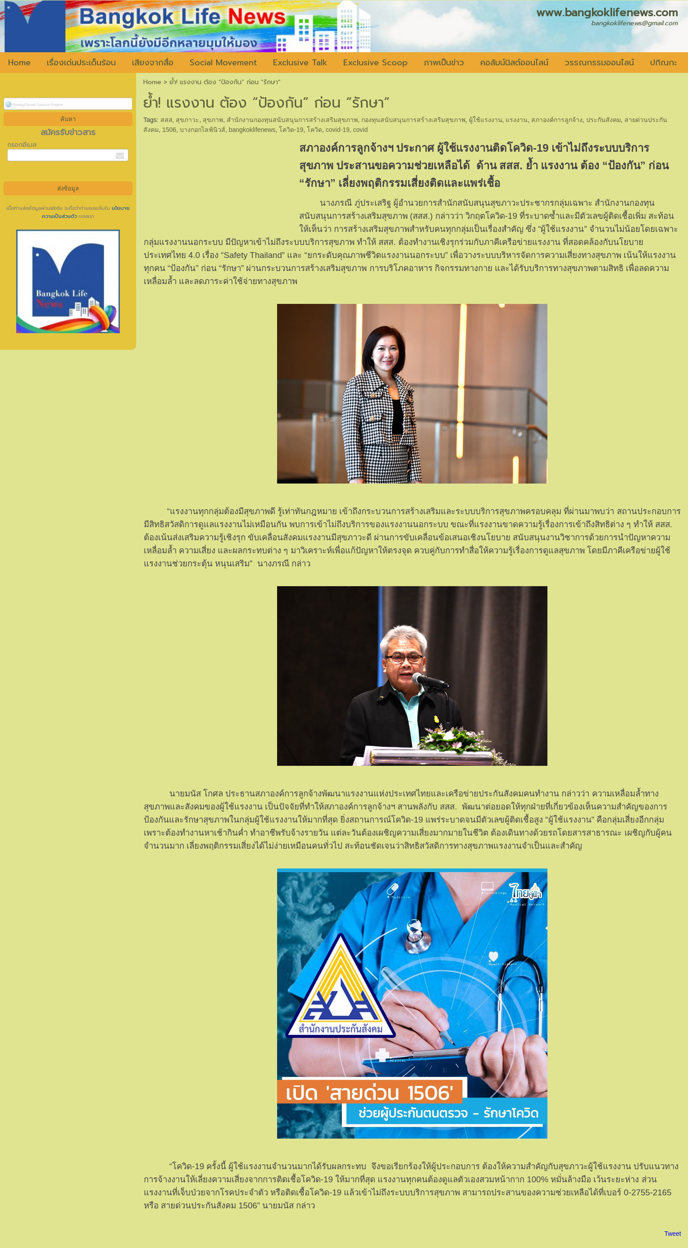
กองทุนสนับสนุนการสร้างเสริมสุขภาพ (413, 119)
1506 (169, 129)
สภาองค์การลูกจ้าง (557, 119)
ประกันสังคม (603, 119)
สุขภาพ (213, 119)
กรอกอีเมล (21, 144)
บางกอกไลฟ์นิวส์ (202, 129)
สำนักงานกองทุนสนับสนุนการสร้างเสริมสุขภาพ (292, 119)
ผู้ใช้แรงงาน (485, 119)
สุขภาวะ (187, 119)
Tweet (672, 1233)
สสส (166, 119)
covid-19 (338, 129)
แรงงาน (517, 119)
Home (152, 82)
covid (360, 129)
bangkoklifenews (252, 129)
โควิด (314, 129)
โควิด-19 (291, 129)
